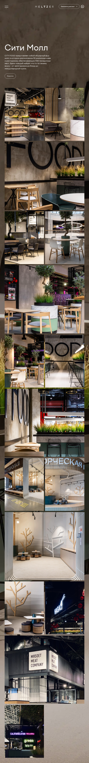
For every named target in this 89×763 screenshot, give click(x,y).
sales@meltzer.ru (77, 738)
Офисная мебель (12, 752)
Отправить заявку (71, 727)
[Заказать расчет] (69, 6)
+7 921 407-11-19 (76, 745)
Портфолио (10, 748)
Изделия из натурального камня (20, 757)
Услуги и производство (15, 743)
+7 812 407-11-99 (77, 742)
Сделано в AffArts (76, 753)
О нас (7, 738)
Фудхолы (10, 76)
